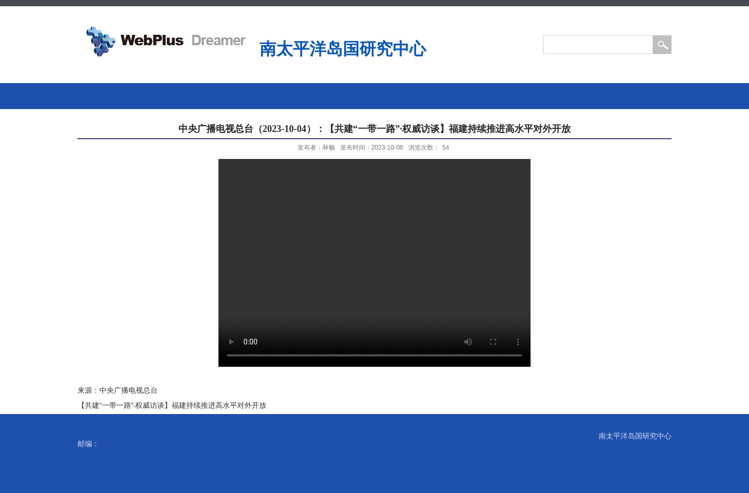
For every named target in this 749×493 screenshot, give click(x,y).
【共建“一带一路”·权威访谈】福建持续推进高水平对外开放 (172, 405)
